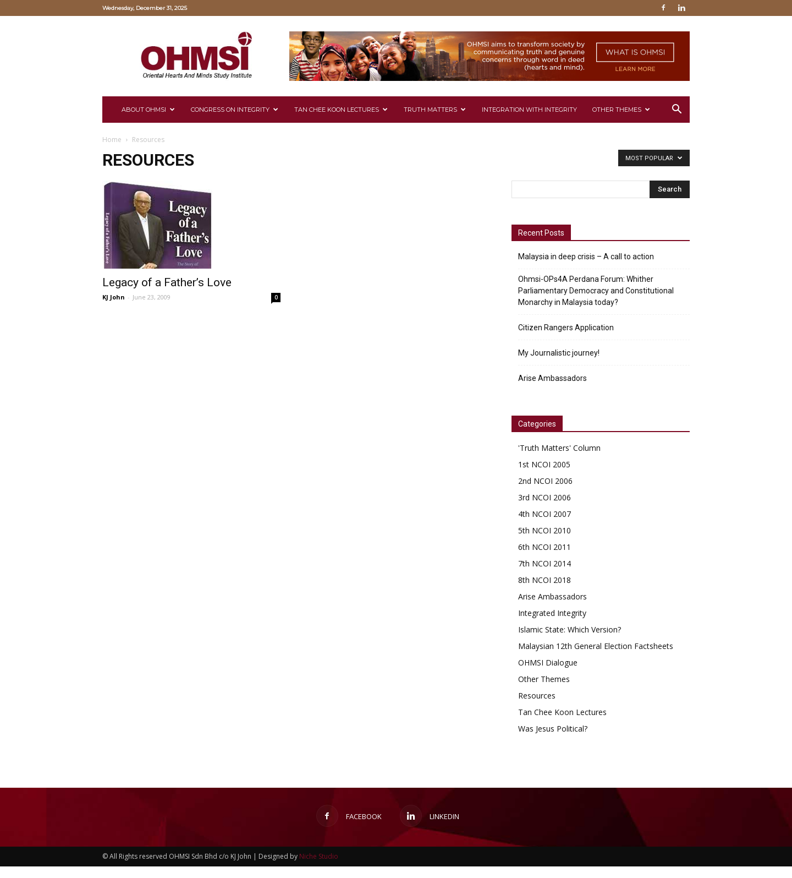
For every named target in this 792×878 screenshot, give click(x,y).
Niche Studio (318, 856)
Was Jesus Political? (552, 728)
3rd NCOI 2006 (544, 497)
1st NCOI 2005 (544, 464)
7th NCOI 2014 (544, 563)
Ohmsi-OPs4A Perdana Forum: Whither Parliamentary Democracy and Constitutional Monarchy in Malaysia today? (596, 291)
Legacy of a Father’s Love (167, 282)
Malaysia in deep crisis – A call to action (586, 256)
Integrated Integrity (552, 613)
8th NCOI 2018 (544, 580)
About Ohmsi (148, 109)
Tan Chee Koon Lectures (341, 109)
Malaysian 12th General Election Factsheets (595, 646)
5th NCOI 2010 (544, 530)
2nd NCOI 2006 (545, 481)
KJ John (113, 297)
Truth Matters (435, 109)
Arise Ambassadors (552, 378)
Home (112, 139)
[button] (676, 110)
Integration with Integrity (529, 109)
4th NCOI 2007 (544, 514)
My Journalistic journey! (559, 352)
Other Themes (621, 109)
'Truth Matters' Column (559, 448)
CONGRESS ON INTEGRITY (234, 109)
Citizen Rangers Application (566, 327)
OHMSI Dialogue (548, 662)
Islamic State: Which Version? (569, 629)
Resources (537, 695)
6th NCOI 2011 (544, 547)
